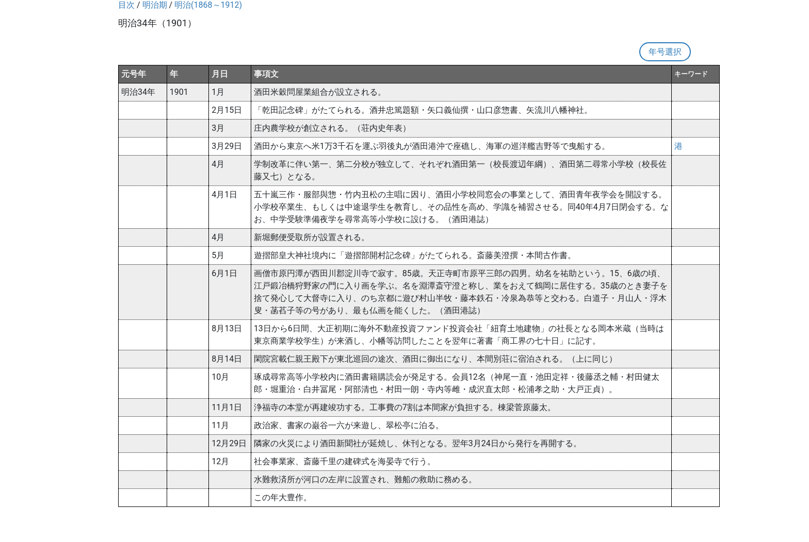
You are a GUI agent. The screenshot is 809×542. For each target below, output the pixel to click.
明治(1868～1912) (208, 5)
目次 (126, 5)
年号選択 (665, 52)
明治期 (154, 5)
